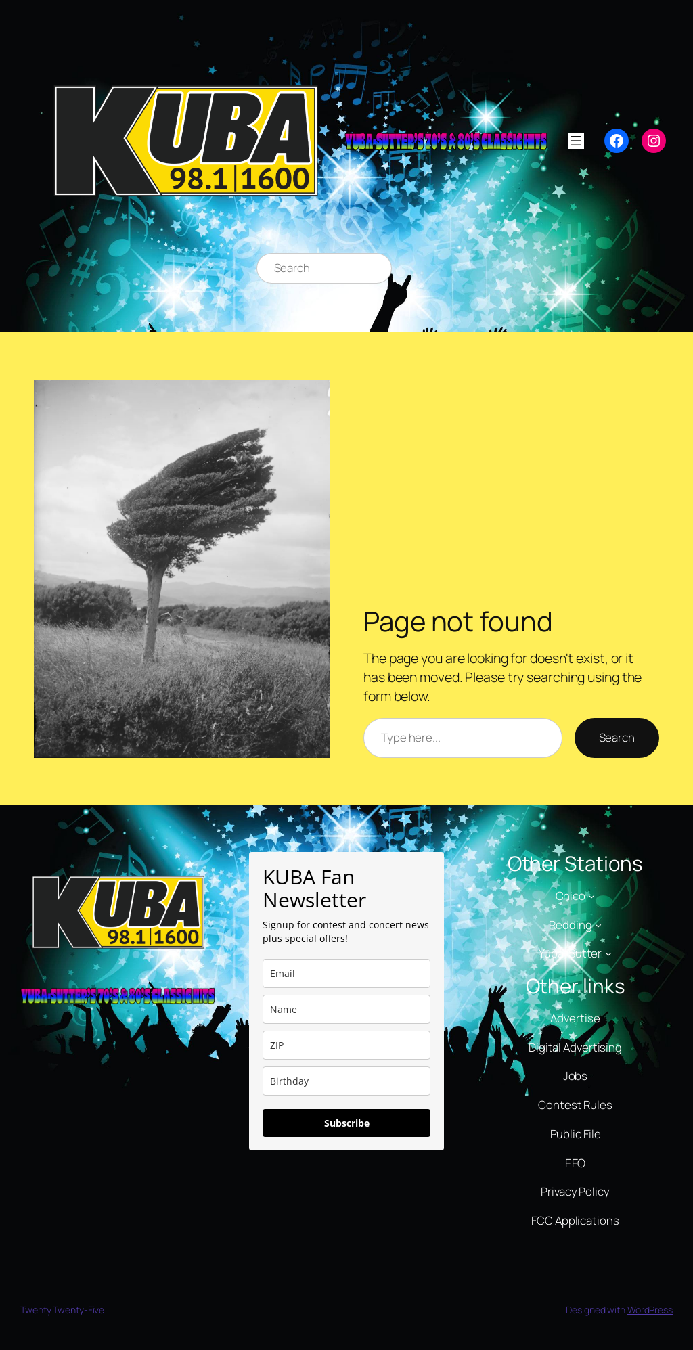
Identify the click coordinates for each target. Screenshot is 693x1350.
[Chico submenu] (591, 896)
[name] (346, 1009)
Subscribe (347, 1123)
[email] (346, 973)
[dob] (346, 1081)
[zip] (346, 1045)
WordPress (650, 1309)
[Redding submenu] (598, 924)
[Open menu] (576, 141)
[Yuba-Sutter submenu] (608, 953)
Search (617, 737)
